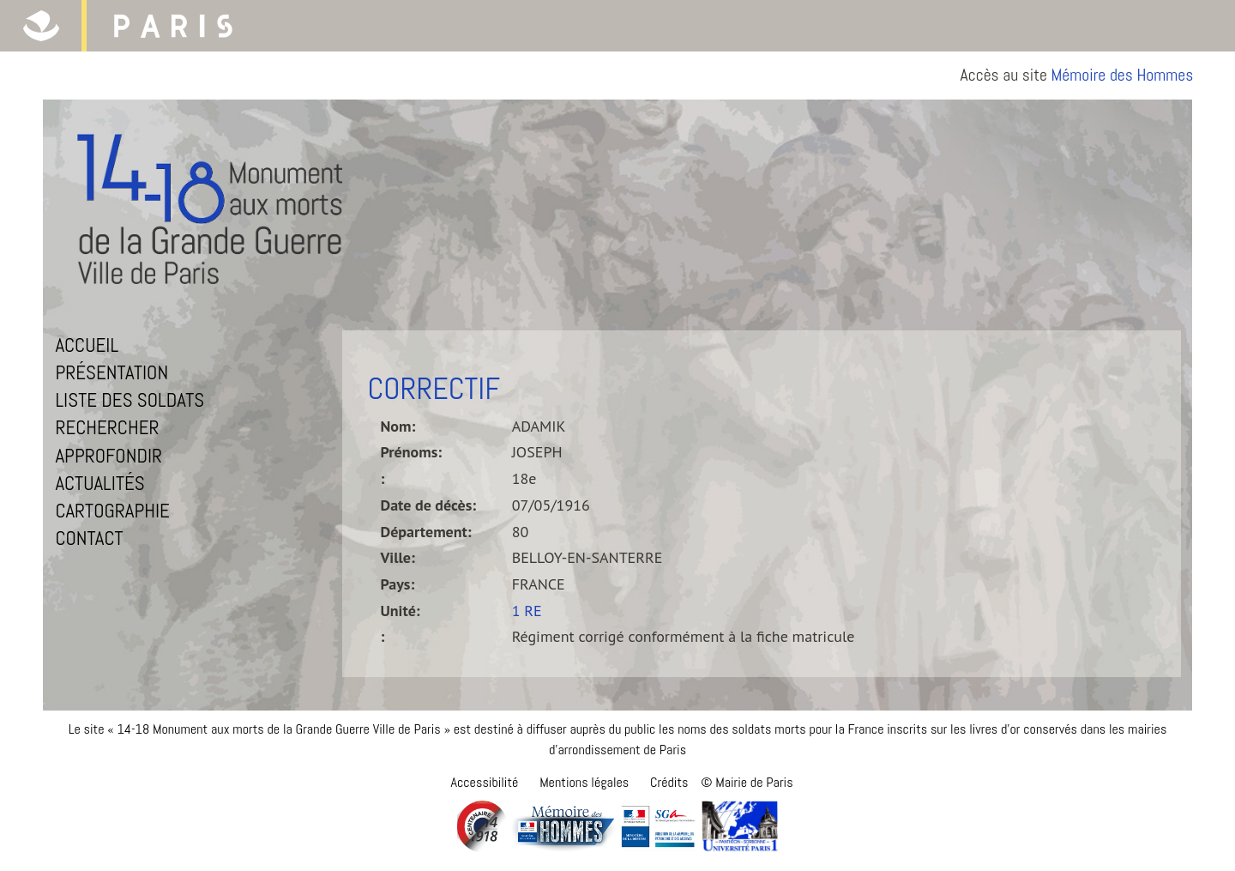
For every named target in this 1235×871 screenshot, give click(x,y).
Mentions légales (584, 782)
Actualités (99, 483)
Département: (426, 531)
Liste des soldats (129, 400)
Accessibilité (484, 782)
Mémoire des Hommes (1122, 75)
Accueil (86, 345)
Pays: (398, 584)
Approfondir (108, 456)
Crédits (669, 782)
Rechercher (107, 427)
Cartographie (112, 510)
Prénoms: (412, 452)
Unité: (400, 610)
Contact (89, 538)
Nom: (398, 426)
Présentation (111, 372)
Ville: (398, 557)
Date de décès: (429, 505)
